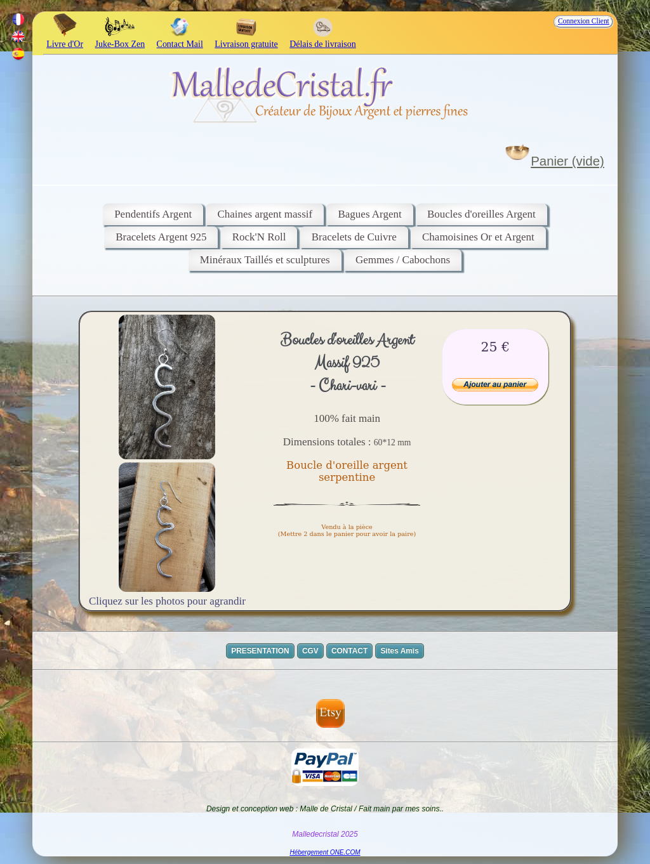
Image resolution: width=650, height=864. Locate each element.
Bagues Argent (369, 214)
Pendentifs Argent (153, 214)
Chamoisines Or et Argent (478, 237)
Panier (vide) (567, 161)
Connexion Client (583, 21)
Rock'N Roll (259, 237)
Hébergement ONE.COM (324, 852)
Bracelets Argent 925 (161, 237)
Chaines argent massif (264, 214)
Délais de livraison (322, 39)
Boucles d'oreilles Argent (481, 214)
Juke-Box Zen (120, 39)
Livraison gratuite (246, 39)
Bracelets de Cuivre (354, 237)
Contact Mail (180, 39)
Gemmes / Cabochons (402, 260)
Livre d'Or (64, 39)
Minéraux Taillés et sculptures (265, 260)
